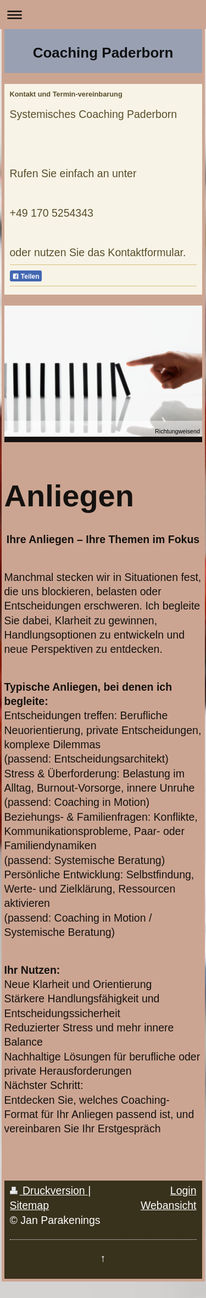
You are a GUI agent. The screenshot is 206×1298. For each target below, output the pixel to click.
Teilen (26, 276)
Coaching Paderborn (103, 52)
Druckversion (49, 1190)
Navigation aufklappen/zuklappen (103, 14)
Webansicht (169, 1205)
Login (183, 1190)
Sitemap (29, 1205)
